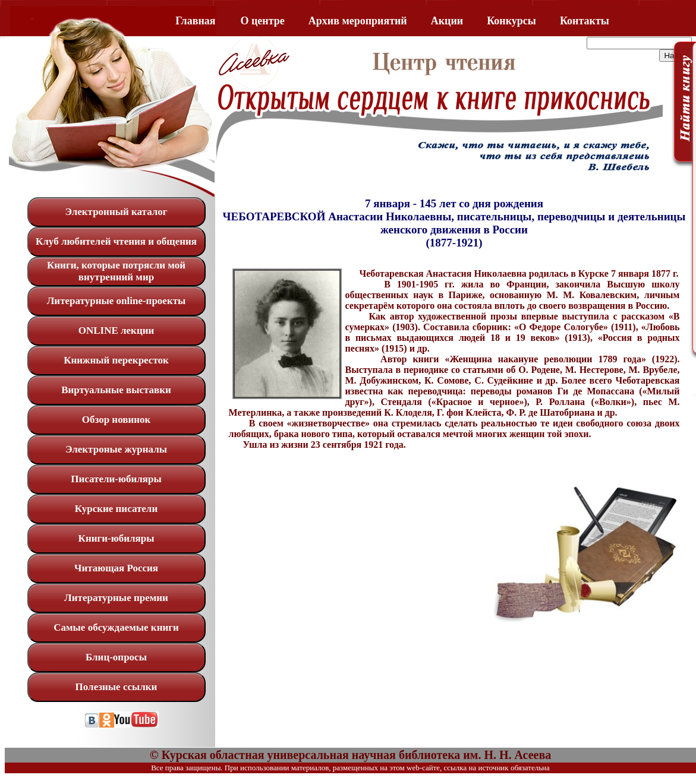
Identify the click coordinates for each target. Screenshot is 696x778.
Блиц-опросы (116, 657)
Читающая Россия (116, 568)
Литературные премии (116, 597)
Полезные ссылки (116, 686)
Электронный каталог (116, 211)
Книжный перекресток (116, 360)
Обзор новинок (116, 419)
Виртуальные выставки (116, 390)
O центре (263, 21)
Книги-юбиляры (116, 538)
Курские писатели (116, 508)
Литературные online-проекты (116, 300)
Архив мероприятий (357, 21)
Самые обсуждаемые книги (116, 627)
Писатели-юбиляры (116, 479)
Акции (447, 21)
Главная (195, 21)
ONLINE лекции (116, 330)
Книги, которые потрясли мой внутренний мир (116, 271)
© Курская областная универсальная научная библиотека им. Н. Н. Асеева (350, 754)
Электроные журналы (116, 449)
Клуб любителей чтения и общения (116, 241)
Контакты (584, 21)
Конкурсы (511, 21)
